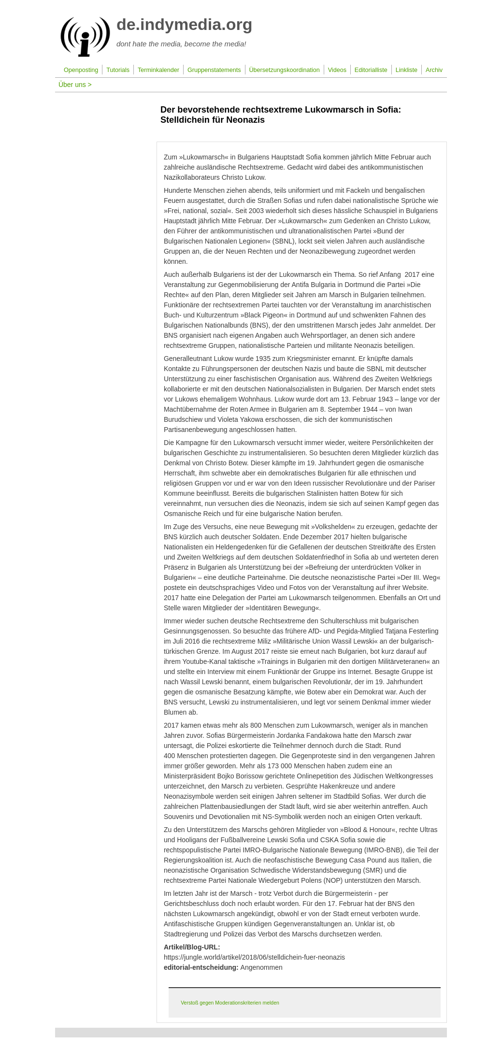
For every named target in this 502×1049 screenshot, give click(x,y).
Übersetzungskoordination (284, 70)
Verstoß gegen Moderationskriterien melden (230, 1003)
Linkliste (407, 70)
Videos (337, 70)
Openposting (81, 70)
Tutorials (117, 70)
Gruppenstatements (214, 70)
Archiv (434, 70)
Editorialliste (371, 70)
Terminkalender (158, 70)
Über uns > (75, 84)
